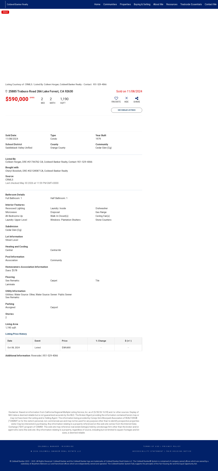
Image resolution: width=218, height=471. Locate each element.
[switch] (116, 100)
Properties (125, 4)
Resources (171, 4)
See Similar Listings (127, 110)
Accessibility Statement (148, 451)
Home (97, 4)
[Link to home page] (3, 4)
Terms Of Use (151, 446)
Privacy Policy (171, 446)
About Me (158, 4)
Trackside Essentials (191, 4)
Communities (110, 4)
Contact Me (211, 4)
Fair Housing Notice (179, 451)
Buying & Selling (142, 4)
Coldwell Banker (48, 446)
